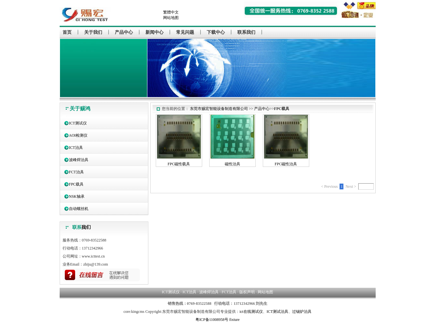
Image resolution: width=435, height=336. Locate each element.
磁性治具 (232, 164)
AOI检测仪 (78, 135)
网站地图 (171, 17)
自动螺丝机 (78, 208)
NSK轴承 (76, 196)
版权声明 (247, 292)
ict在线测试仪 (251, 311)
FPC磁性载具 (179, 164)
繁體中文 (171, 12)
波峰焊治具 (78, 160)
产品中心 (262, 108)
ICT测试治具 (277, 311)
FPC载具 (76, 184)
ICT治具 (76, 147)
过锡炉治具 (301, 311)
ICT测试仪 (78, 123)
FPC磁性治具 (286, 164)
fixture (234, 319)
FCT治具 (76, 172)
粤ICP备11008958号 (211, 319)
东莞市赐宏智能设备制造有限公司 (219, 108)
